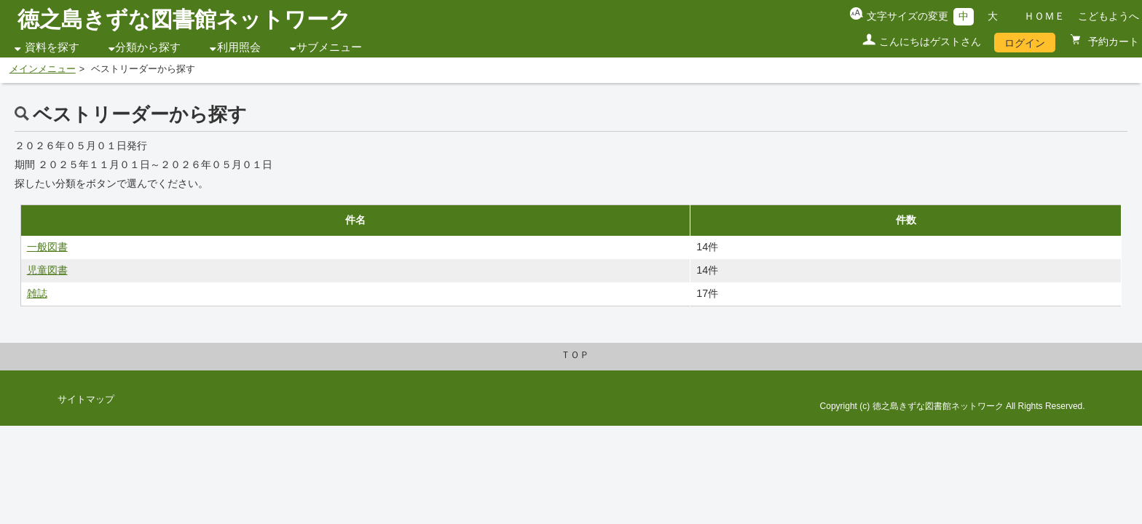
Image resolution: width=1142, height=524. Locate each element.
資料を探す (52, 47)
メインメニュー (42, 69)
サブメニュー (329, 47)
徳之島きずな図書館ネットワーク (184, 19)
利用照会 (239, 47)
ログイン (1024, 43)
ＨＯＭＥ (1044, 16)
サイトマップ (86, 399)
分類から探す (148, 47)
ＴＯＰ (575, 355)
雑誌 (37, 293)
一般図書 (47, 247)
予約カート (1112, 41)
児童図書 (47, 270)
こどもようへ (1108, 16)
